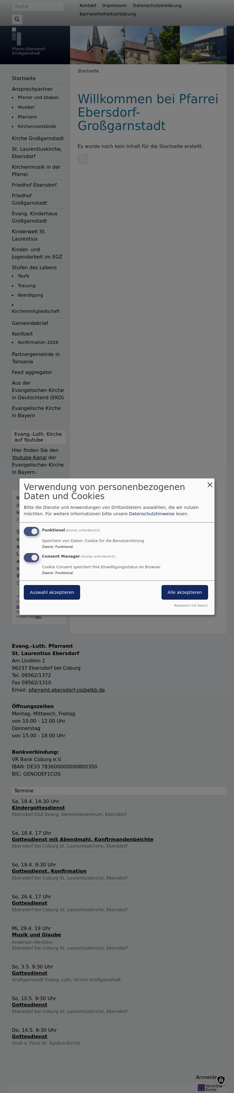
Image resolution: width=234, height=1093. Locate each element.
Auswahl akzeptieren (52, 592)
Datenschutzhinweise (152, 513)
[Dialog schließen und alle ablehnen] (209, 482)
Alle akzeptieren (185, 592)
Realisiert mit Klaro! (191, 606)
